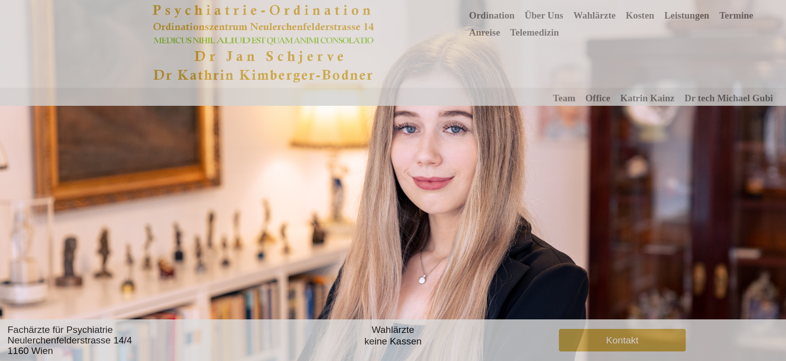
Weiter (197, 211)
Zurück (131, 211)
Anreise (484, 32)
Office (598, 98)
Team (564, 98)
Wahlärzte (594, 15)
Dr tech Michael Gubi (729, 98)
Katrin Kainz (647, 98)
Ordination (492, 15)
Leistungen (686, 15)
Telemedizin (534, 32)
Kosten (640, 15)
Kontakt (622, 340)
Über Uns (543, 15)
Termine (736, 15)
